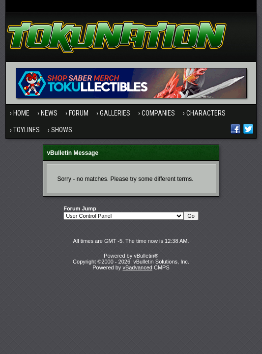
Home (21, 113)
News (49, 113)
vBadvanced (137, 267)
